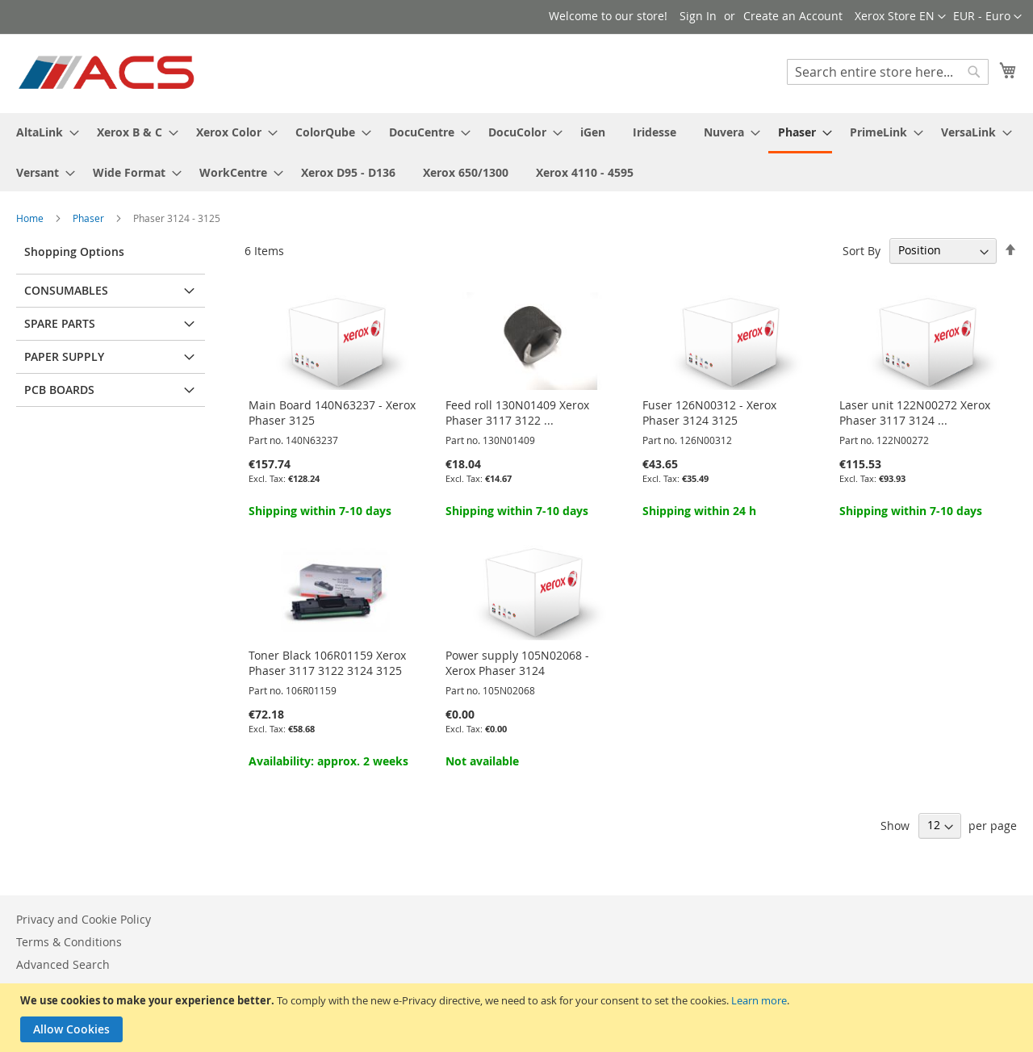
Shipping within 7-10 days (320, 510)
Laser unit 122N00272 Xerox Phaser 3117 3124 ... (914, 412)
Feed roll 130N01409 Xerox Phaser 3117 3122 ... (517, 412)
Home (31, 218)
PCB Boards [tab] (59, 389)
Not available (482, 761)
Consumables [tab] (66, 290)
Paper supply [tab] (64, 356)
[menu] (516, 152)
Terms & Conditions (69, 941)
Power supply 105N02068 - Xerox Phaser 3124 (517, 663)
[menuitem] (42, 132)
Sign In (698, 15)
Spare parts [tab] (59, 323)
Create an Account (793, 15)
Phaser (90, 218)
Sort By (861, 250)
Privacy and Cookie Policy (83, 919)
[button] (987, 17)
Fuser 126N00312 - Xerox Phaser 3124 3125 (709, 412)
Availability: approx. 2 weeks (328, 761)
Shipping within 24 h (699, 510)
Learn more (759, 1000)
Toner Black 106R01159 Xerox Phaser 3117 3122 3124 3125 (327, 663)
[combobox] (888, 72)
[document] (518, 1017)
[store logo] (107, 72)
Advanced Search (63, 964)
